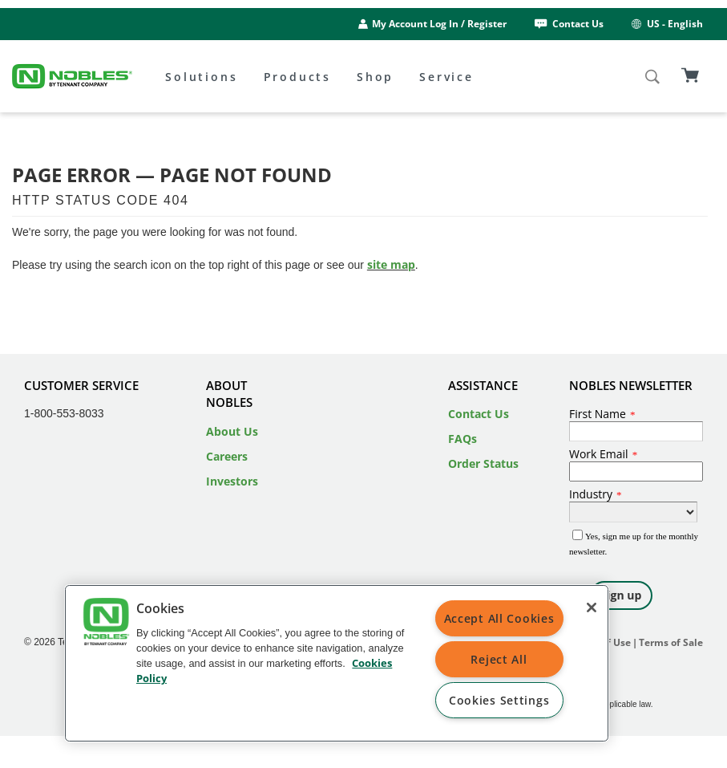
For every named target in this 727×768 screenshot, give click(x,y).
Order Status (483, 463)
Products (297, 76)
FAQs (462, 438)
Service (446, 76)
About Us (232, 431)
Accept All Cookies (499, 618)
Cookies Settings (499, 700)
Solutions (201, 76)
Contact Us (568, 23)
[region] (336, 663)
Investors (232, 481)
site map (391, 264)
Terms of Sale (671, 642)
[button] (105, 623)
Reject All (499, 659)
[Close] (591, 607)
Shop (375, 76)
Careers (227, 456)
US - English (666, 23)
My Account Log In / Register (439, 23)
